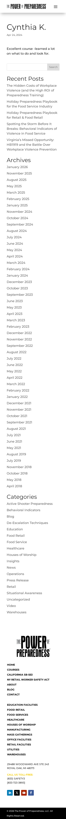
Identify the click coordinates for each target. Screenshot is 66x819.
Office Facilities (19, 739)
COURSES (13, 669)
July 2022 (14, 358)
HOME (11, 664)
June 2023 (15, 301)
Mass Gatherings (19, 734)
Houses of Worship (21, 555)
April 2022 (14, 378)
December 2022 (19, 333)
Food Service (17, 542)
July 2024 (14, 237)
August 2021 (16, 429)
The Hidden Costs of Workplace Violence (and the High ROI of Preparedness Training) (32, 90)
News (11, 568)
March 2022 (16, 384)
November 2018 (19, 467)
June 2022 (15, 365)
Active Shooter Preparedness (30, 504)
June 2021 (14, 441)
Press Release (18, 580)
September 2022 (20, 346)
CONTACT (13, 694)
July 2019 (14, 461)
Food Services (17, 714)
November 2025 (19, 173)
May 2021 (14, 448)
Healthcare (15, 548)
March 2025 (16, 193)
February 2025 (18, 199)
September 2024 (20, 224)
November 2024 (19, 212)
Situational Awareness (24, 593)
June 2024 (15, 244)
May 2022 (14, 371)
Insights (13, 561)
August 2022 (16, 352)
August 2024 (17, 231)
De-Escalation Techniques (27, 523)
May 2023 (14, 307)
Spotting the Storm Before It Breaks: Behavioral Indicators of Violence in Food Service (32, 128)
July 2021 (14, 435)
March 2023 (16, 320)
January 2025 (17, 205)
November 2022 (19, 339)
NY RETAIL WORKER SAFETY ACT (28, 679)
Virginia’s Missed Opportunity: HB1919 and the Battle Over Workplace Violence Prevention (32, 144)
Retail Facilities (19, 744)
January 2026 (17, 167)
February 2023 (18, 327)
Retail (11, 587)
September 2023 (20, 295)
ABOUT (12, 684)
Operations (15, 574)
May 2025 (14, 186)
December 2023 (19, 282)
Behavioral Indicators (23, 510)
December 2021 (19, 403)
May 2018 (14, 480)
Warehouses (16, 612)
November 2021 (19, 410)
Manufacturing (18, 729)
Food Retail (16, 536)
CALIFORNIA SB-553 (20, 674)
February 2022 (18, 390)
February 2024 (18, 269)
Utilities (13, 749)
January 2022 (17, 397)
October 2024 (17, 218)
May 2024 (14, 250)
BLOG (10, 689)
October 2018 (17, 473)
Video (11, 606)
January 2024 (17, 275)
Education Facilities (22, 704)
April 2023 (14, 314)
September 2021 (19, 422)
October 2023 (17, 288)
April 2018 (14, 486)
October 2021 (17, 416)
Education (15, 529)
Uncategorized (18, 599)
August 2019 (16, 454)
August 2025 (16, 180)
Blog (10, 516)
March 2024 (16, 263)
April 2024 (15, 256)
